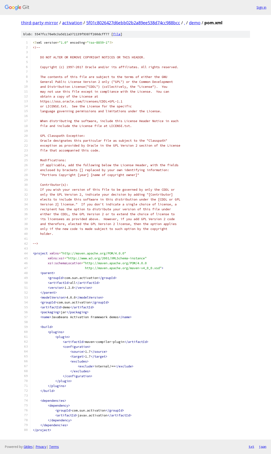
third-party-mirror (39, 22)
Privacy (41, 446)
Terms (54, 446)
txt (251, 446)
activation (72, 22)
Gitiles (28, 446)
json (262, 446)
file (117, 34)
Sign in (261, 7)
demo (194, 22)
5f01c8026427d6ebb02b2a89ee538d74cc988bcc (133, 22)
